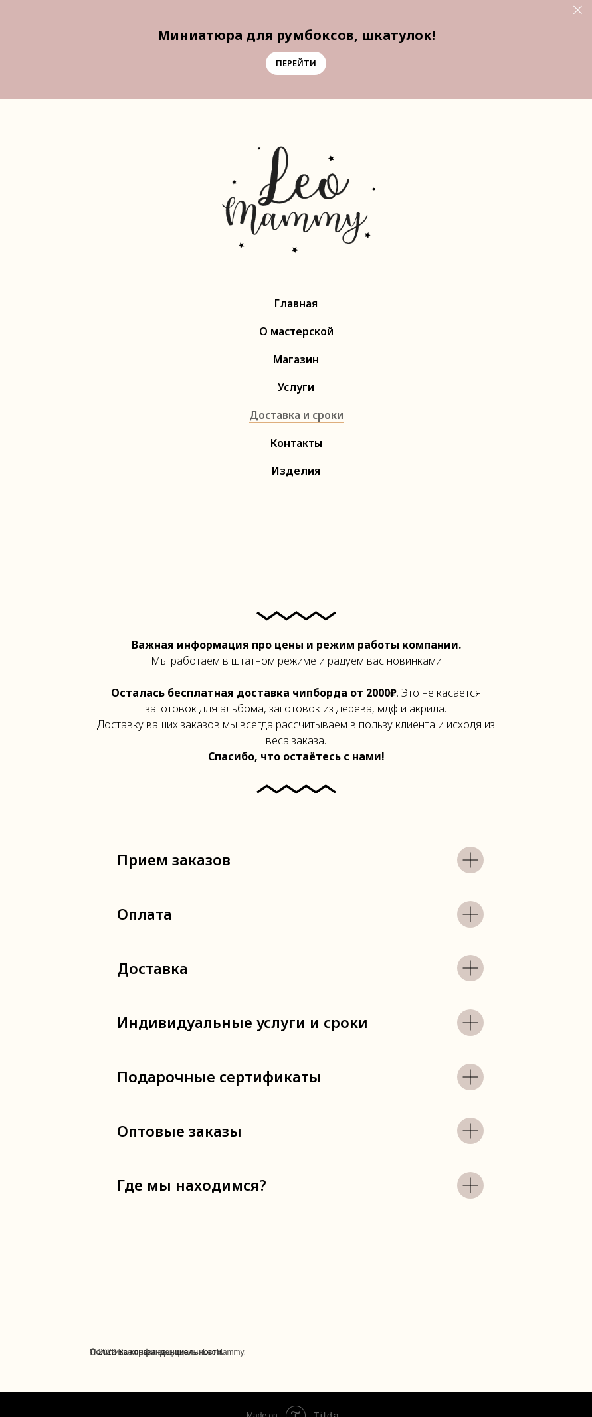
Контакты (296, 443)
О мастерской (296, 331)
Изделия (296, 470)
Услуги (296, 387)
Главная (296, 303)
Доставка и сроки (296, 415)
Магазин (296, 359)
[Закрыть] (577, 10)
